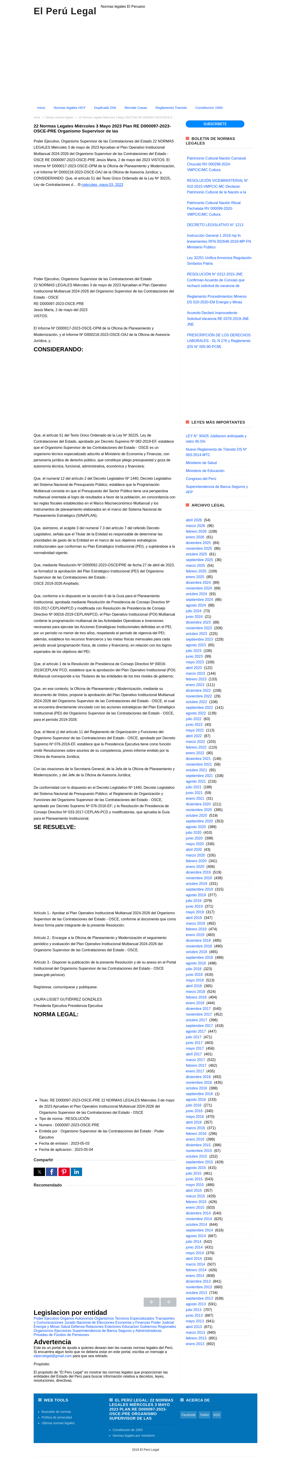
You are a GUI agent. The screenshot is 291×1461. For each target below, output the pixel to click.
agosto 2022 (196, 713)
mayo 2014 (195, 1253)
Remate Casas (136, 108)
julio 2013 (193, 1310)
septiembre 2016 (199, 1094)
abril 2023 (194, 668)
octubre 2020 (196, 815)
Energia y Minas (47, 1327)
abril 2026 (194, 520)
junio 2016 (194, 1111)
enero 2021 (195, 798)
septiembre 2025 (199, 560)
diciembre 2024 (198, 582)
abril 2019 (194, 918)
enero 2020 (195, 867)
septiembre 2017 (199, 1026)
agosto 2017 (196, 1031)
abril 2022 (194, 736)
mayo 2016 (195, 1117)
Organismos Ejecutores (52, 1331)
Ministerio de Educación (205, 471)
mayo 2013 (195, 1321)
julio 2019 (193, 901)
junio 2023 (194, 656)
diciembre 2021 (198, 759)
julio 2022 (193, 719)
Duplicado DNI (105, 108)
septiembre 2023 (199, 639)
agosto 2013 (196, 1304)
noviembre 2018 (199, 946)
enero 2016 (195, 1139)
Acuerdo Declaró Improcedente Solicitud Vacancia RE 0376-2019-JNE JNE (218, 318)
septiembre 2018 (199, 957)
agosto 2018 (196, 963)
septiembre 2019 (199, 889)
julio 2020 (193, 832)
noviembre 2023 (199, 628)
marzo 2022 (195, 742)
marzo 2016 (195, 1128)
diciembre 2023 (198, 622)
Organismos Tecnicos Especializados (124, 1318)
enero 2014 (195, 1276)
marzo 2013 (195, 1332)
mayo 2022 (195, 730)
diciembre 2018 (198, 940)
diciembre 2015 (198, 1145)
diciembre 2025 (198, 543)
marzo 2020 (195, 855)
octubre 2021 (196, 770)
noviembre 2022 (199, 696)
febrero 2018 (196, 997)
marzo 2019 (195, 923)
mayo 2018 (195, 980)
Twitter (204, 1415)
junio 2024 (194, 617)
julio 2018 (193, 969)
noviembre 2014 (199, 1219)
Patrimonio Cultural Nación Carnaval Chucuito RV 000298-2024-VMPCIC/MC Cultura (216, 164)
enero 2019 (195, 935)
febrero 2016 (196, 1134)
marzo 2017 (195, 1060)
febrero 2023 (196, 679)
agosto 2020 (196, 827)
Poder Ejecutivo (46, 1318)
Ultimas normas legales (58, 1423)
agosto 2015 (196, 1168)
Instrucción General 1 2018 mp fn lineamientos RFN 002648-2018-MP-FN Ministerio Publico (219, 241)
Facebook (188, 1415)
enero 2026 (195, 537)
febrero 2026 (196, 531)
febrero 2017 (196, 1065)
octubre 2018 (196, 952)
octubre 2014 (196, 1224)
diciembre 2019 (198, 872)
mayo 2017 (195, 1048)
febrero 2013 (196, 1338)
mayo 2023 (195, 662)
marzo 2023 (195, 673)
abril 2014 (194, 1259)
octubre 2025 (196, 554)
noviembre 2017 (199, 1014)
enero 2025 (195, 577)
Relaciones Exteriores (103, 1327)
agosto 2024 (196, 605)
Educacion (130, 1327)
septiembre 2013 (199, 1298)
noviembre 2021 (199, 764)
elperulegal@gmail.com (53, 1356)
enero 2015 (195, 1207)
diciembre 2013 (198, 1281)
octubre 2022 (196, 702)
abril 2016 (194, 1122)
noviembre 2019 (199, 878)
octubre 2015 (196, 1156)
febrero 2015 (196, 1202)
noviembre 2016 (199, 1082)
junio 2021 (194, 793)
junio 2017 (194, 1043)
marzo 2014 (195, 1264)
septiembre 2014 (199, 1230)
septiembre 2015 (199, 1162)
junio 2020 (194, 838)
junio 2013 (194, 1315)
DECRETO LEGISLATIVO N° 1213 (215, 225)
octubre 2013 (196, 1293)
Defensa (78, 1327)
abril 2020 (194, 850)
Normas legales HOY (70, 108)
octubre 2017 (196, 1020)
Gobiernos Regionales (158, 1327)
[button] (39, 1172)
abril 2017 (194, 1054)
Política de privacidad (57, 1417)
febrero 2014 (196, 1270)
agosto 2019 (196, 895)
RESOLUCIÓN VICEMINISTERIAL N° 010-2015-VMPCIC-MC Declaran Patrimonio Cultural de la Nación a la (217, 186)
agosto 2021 (196, 781)
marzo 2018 (195, 992)
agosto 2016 (196, 1099)
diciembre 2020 (198, 804)
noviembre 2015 (199, 1151)
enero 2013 (195, 1344)
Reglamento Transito (171, 108)
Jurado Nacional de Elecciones (89, 1322)
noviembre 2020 (199, 810)
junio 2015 (194, 1179)
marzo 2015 (195, 1196)
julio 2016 (193, 1105)
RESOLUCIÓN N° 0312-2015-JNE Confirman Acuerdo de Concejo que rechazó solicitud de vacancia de (216, 280)
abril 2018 (194, 986)
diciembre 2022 (198, 690)
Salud (65, 1327)
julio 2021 (193, 787)
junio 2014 (194, 1247)
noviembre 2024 (199, 588)
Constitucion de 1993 (128, 1430)
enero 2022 (195, 753)
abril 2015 (194, 1190)
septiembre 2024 (199, 600)
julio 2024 (193, 611)
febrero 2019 (196, 929)
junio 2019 (194, 906)
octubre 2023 (196, 634)
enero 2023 (195, 685)
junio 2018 (194, 974)
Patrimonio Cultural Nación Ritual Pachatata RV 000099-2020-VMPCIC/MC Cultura (214, 208)
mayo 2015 (195, 1185)
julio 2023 (193, 651)
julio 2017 (193, 1037)
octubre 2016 (196, 1088)
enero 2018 (195, 1003)
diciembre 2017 (198, 1009)
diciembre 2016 (198, 1077)
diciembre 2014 (198, 1213)
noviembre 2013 (199, 1287)
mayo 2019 (195, 912)
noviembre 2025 (199, 548)
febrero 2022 (196, 747)
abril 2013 (194, 1327)
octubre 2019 (196, 884)
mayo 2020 (195, 844)
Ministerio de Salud (201, 463)
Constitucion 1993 (209, 108)
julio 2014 (193, 1242)
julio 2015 (193, 1173)
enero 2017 (195, 1071)
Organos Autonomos (76, 1318)
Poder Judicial (162, 1322)
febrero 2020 (196, 861)
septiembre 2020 (199, 821)
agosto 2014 (196, 1236)
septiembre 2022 (199, 707)
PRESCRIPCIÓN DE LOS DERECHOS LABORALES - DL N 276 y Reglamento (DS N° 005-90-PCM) (219, 341)
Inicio (41, 108)
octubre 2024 (196, 594)
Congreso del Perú (201, 479)
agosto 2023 (196, 645)
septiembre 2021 (199, 776)
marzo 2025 (195, 565)
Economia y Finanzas (132, 1322)
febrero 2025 (196, 571)
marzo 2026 (195, 526)
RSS (216, 1415)
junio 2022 (194, 725)
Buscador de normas (56, 1412)
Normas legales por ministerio (134, 1435)
